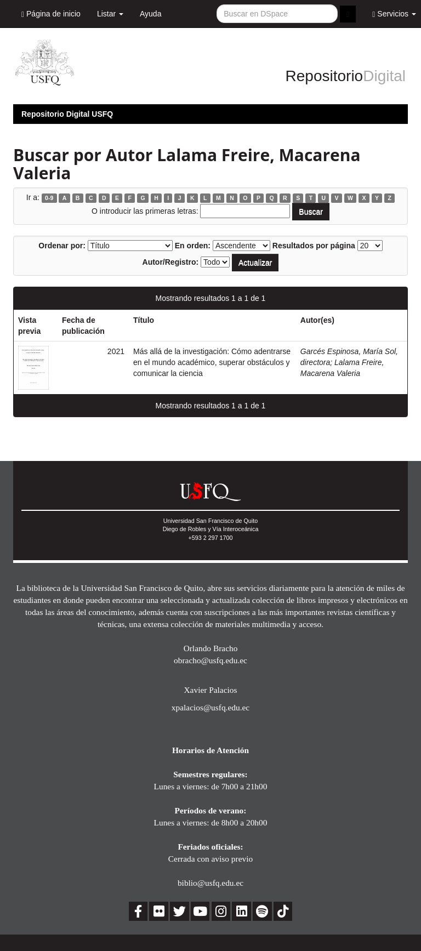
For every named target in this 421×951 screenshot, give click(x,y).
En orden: (192, 245)
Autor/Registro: (171, 262)
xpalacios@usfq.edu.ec (210, 707)
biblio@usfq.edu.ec (210, 882)
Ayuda (150, 13)
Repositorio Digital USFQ (67, 114)
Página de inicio (51, 14)
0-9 (49, 198)
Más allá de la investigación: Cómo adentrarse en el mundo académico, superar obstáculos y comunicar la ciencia (212, 362)
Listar (110, 13)
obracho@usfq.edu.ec (210, 660)
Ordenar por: (62, 245)
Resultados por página (313, 245)
